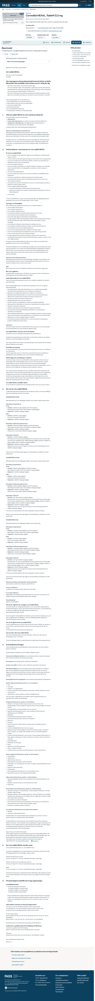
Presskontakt (58, 984)
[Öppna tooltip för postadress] (34, 841)
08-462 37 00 (43, 978)
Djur (24, 5)
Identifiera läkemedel (82, 980)
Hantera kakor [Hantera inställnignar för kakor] (59, 991)
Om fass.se (58, 978)
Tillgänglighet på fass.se (61, 980)
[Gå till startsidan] (6, 5)
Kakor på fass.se (59, 987)
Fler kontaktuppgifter (41, 984)
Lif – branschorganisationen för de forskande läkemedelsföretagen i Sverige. (16, 983)
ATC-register (80, 982)
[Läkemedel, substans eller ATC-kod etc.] (54, 5)
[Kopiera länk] (14, 53)
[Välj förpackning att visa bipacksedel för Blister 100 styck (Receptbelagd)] (28, 61)
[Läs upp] (5, 53)
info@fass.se (42, 980)
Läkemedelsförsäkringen (55, 31)
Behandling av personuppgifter (63, 982)
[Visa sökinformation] (80, 5)
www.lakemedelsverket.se (22, 841)
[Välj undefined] (38, 19)
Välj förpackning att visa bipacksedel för (16, 58)
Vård (19, 5)
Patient (14, 5)
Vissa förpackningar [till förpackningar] (43, 28)
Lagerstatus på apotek (83, 978)
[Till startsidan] (3, 9)
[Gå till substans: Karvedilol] (56, 37)
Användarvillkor (59, 989)
